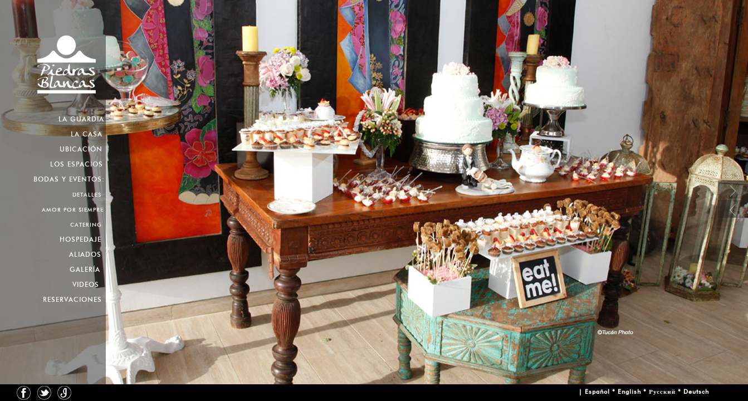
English (629, 391)
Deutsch (696, 391)
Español (597, 391)
